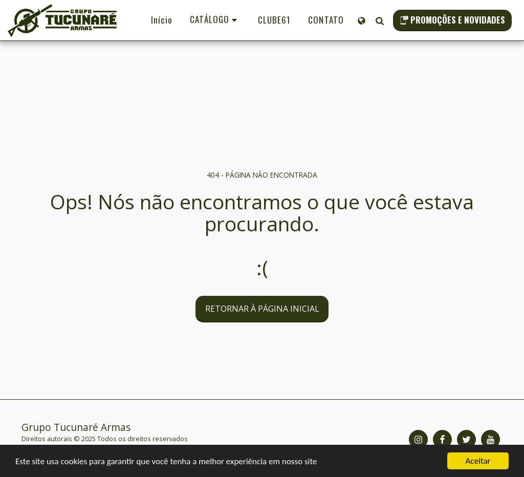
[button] (379, 20)
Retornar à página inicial (262, 308)
